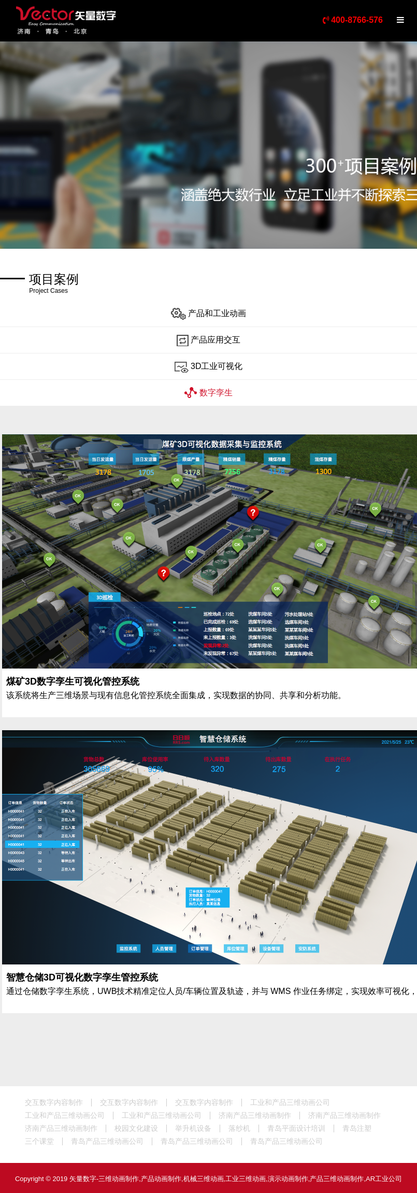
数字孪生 (208, 393)
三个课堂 (39, 1141)
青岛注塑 (356, 1128)
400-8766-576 (353, 20)
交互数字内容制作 (54, 1102)
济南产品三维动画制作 (255, 1115)
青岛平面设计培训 (296, 1128)
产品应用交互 (208, 340)
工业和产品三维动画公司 (290, 1102)
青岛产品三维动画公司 (107, 1141)
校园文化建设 (136, 1128)
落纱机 (239, 1128)
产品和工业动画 (208, 314)
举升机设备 (193, 1128)
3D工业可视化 (209, 367)
